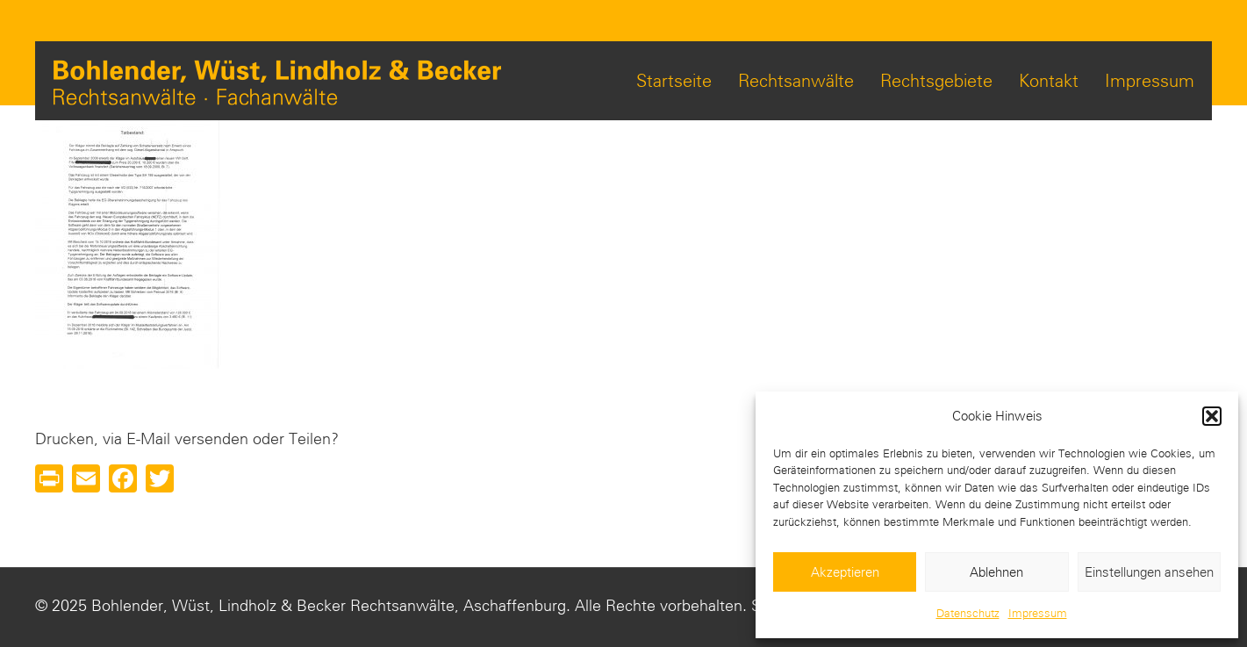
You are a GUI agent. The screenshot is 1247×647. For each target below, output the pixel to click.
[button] (1212, 416)
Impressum (1037, 613)
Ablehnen (996, 572)
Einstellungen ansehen (1149, 572)
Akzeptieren (845, 572)
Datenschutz (968, 613)
